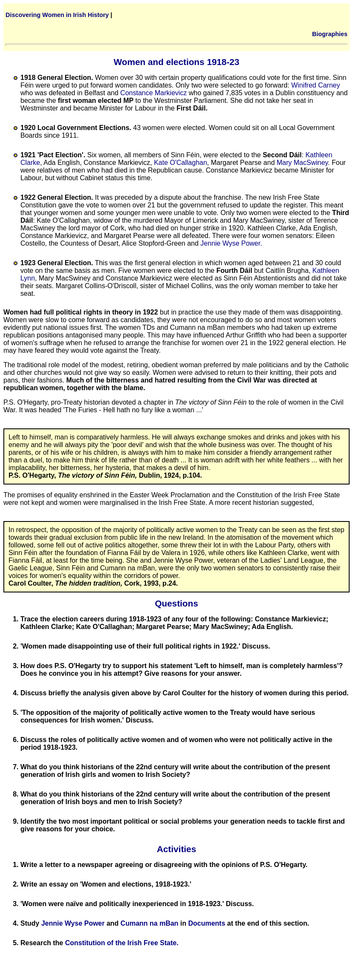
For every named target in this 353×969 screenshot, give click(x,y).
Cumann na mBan (149, 923)
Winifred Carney (315, 85)
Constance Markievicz (153, 92)
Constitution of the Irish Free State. (122, 942)
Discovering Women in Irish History (57, 14)
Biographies (329, 34)
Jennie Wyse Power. (231, 243)
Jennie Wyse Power (73, 923)
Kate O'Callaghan (180, 162)
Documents (206, 923)
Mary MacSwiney (302, 162)
